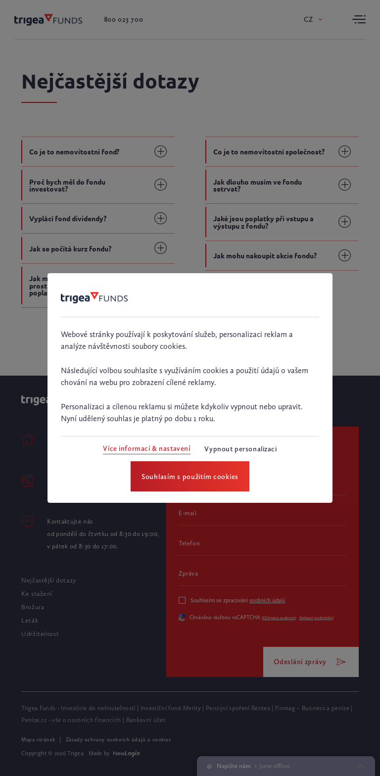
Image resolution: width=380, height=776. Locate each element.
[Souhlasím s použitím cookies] (190, 476)
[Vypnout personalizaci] (240, 449)
